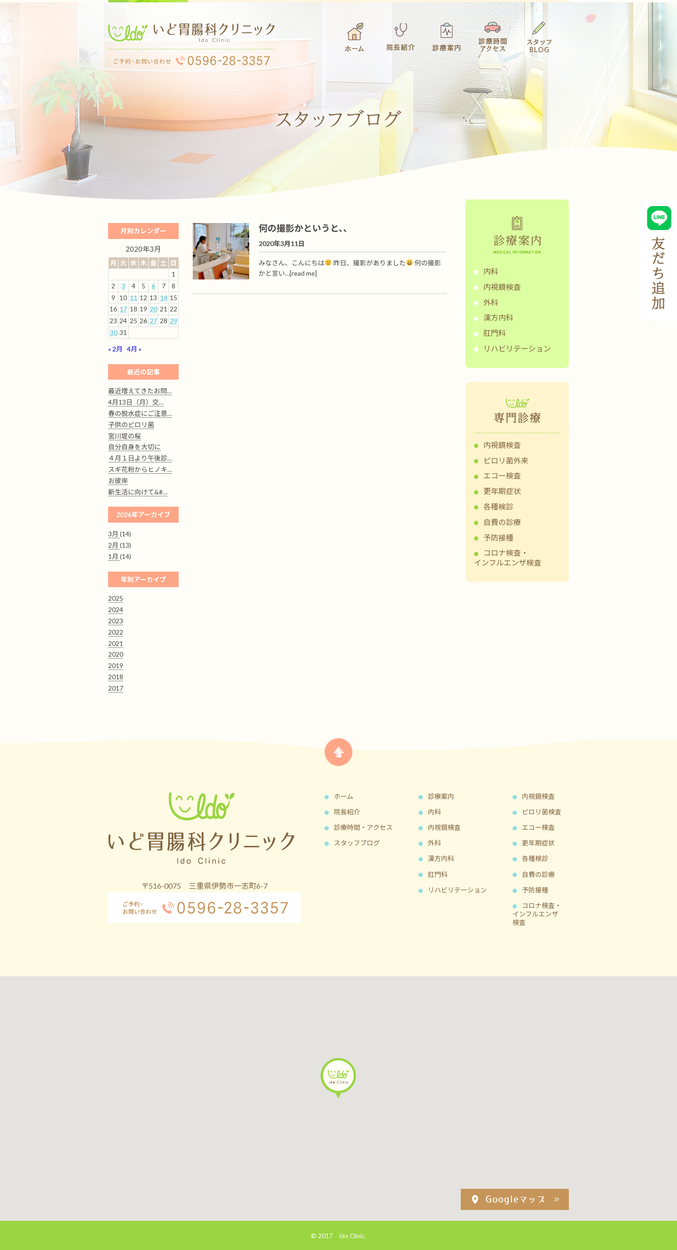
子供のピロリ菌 (131, 425)
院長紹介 (347, 812)
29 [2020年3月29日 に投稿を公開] (173, 321)
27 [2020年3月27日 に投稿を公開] (153, 321)
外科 (490, 302)
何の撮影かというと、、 (305, 228)
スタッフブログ (357, 843)
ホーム (344, 796)
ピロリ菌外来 (505, 460)
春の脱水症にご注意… (140, 413)
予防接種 (498, 537)
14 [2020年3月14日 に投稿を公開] (163, 298)
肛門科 (494, 332)
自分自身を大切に (134, 447)
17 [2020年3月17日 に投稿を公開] (123, 309)
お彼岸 (118, 481)
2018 (115, 677)
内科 (490, 271)
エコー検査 (502, 475)
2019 (115, 665)
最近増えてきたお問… (140, 391)
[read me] (303, 273)
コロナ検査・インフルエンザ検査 (508, 557)
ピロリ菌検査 (541, 812)
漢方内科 (498, 317)
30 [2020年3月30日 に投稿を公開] (113, 332)
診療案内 (441, 796)
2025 (115, 598)
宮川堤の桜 (124, 436)
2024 (115, 609)
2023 (115, 621)
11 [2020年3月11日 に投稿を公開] (133, 298)
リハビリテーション (517, 348)
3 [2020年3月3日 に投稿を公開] (123, 286)
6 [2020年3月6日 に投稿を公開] (153, 286)
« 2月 (115, 349)
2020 (115, 654)
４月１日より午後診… (140, 458)
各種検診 (498, 506)
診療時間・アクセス (363, 827)
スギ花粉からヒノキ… (140, 469)
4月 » (134, 349)
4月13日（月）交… (136, 402)
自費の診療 (502, 522)
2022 (115, 632)
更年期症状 (502, 490)
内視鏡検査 (502, 286)
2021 (115, 643)
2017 (115, 688)
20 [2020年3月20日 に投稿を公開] (153, 309)
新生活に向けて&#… (137, 492)
